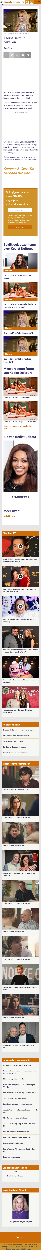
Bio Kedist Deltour (20, 496)
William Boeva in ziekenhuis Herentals (17, 1065)
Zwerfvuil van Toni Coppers (13, 741)
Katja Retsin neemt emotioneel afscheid (17, 1104)
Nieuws (8, 270)
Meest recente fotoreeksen (16, 763)
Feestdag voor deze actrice (13, 1157)
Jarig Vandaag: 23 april (14, 1190)
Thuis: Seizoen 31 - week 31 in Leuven (16, 959)
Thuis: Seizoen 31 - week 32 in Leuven (16, 903)
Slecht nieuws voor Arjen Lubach (15, 1118)
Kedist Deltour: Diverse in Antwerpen (16, 397)
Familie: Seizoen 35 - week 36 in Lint (15, 845)
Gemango (29, 1249)
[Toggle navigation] (39, 2)
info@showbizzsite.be (30, 1247)
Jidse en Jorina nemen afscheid (14, 1098)
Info (34, 1244)
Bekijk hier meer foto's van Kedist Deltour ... (17, 427)
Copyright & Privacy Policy (10, 1247)
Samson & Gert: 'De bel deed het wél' (18, 171)
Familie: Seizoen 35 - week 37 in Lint (15, 790)
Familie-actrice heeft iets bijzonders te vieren (19, 1093)
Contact (20, 1237)
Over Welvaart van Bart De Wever (15, 753)
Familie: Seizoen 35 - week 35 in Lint (15, 931)
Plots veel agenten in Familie (13, 1079)
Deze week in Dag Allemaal (13, 1143)
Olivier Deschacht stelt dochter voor (16, 1132)
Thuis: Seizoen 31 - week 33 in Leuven (16, 818)
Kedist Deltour (9, 516)
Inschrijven (20, 227)
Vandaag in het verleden (15, 1167)
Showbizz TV (9, 533)
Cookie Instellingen (13, 1249)
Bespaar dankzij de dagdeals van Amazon (18, 730)
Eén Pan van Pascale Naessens (14, 747)
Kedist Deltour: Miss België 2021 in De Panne (19, 421)
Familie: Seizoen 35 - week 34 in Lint (15, 1017)
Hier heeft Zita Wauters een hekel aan (16, 1137)
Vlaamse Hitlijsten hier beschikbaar (16, 736)
